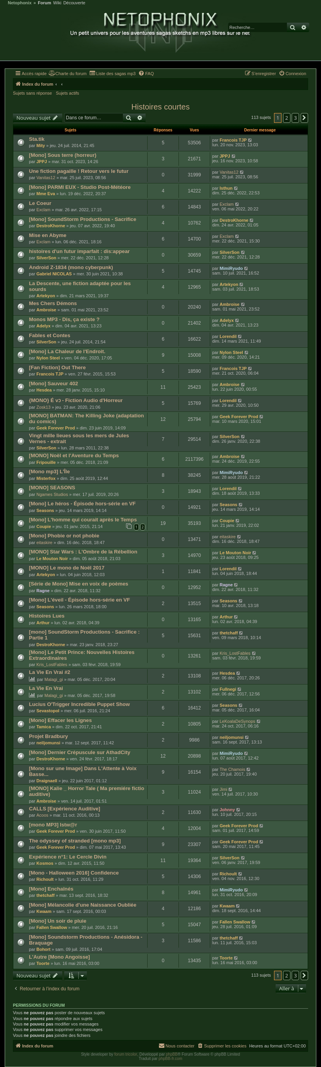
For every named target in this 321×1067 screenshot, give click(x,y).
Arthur (43, 622)
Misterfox (46, 478)
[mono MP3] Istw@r (53, 825)
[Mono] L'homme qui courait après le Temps (83, 520)
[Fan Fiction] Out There (57, 367)
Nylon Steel (48, 358)
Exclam (43, 209)
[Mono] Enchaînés (51, 889)
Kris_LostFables (51, 664)
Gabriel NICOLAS (54, 273)
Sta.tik (37, 139)
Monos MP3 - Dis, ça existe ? (64, 319)
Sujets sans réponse (32, 93)
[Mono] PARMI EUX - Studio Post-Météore (80, 187)
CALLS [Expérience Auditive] (64, 809)
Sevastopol (48, 710)
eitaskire (44, 542)
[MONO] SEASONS (52, 487)
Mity (40, 145)
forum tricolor (125, 1054)
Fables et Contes (49, 335)
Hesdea (44, 390)
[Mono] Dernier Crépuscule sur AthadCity (79, 752)
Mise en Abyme (48, 235)
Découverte (74, 3)
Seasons (45, 510)
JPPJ (41, 161)
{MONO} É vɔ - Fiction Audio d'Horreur (76, 400)
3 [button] (295, 117)
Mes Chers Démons (53, 303)
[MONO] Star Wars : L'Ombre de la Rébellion (83, 552)
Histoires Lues (47, 616)
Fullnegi (228, 689)
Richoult (45, 879)
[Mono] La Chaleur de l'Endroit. (67, 351)
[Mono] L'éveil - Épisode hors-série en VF (79, 600)
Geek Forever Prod (55, 428)
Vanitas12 (45, 177)
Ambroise (46, 309)
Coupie (43, 526)
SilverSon (46, 257)
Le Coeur (40, 203)
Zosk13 (43, 407)
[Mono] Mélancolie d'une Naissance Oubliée (82, 905)
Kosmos (44, 863)
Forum (44, 3)
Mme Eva (45, 193)
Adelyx (43, 325)
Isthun (226, 188)
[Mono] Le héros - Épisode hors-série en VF (82, 504)
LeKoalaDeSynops (237, 721)
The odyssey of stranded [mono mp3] (75, 841)
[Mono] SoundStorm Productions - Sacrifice (82, 219)
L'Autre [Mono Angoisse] (59, 957)
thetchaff (229, 632)
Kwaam (44, 911)
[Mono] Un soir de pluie (58, 921)
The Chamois (232, 769)
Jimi (223, 789)
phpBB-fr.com (170, 1058)
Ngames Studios (52, 494)
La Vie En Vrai (46, 688)
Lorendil (228, 336)
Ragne (43, 590)
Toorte (42, 963)
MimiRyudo (231, 268)
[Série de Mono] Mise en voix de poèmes (78, 584)
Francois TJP (233, 140)
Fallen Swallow (51, 927)
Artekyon (45, 295)
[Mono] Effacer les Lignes (60, 720)
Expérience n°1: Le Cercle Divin (67, 857)
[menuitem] (68, 73)
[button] (304, 117)
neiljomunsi (48, 742)
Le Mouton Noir (52, 558)
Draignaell (46, 780)
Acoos (42, 815)
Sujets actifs (67, 93)
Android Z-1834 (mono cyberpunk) (71, 267)
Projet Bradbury (48, 736)
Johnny (227, 809)
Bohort (43, 949)
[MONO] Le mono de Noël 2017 (67, 568)
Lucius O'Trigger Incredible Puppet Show (79, 704)
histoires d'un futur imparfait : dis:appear (79, 251)
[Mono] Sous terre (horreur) (62, 155)
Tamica (43, 726)
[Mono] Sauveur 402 (53, 383)
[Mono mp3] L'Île (49, 471)
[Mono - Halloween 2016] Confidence (74, 873)
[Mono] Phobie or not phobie (64, 536)
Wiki (57, 3)
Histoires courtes (161, 106)
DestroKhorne (50, 225)
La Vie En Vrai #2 (49, 672)
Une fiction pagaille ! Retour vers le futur (78, 171)
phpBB (172, 1054)
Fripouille (46, 462)
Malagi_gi (54, 679)
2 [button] (286, 117)
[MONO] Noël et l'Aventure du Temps (74, 455)
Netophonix (20, 3)
